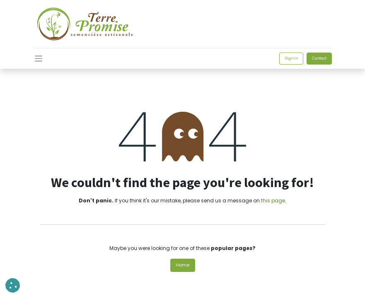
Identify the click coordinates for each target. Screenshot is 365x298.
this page (273, 200)
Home (183, 265)
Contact (319, 58)
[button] (12, 285)
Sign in (291, 58)
